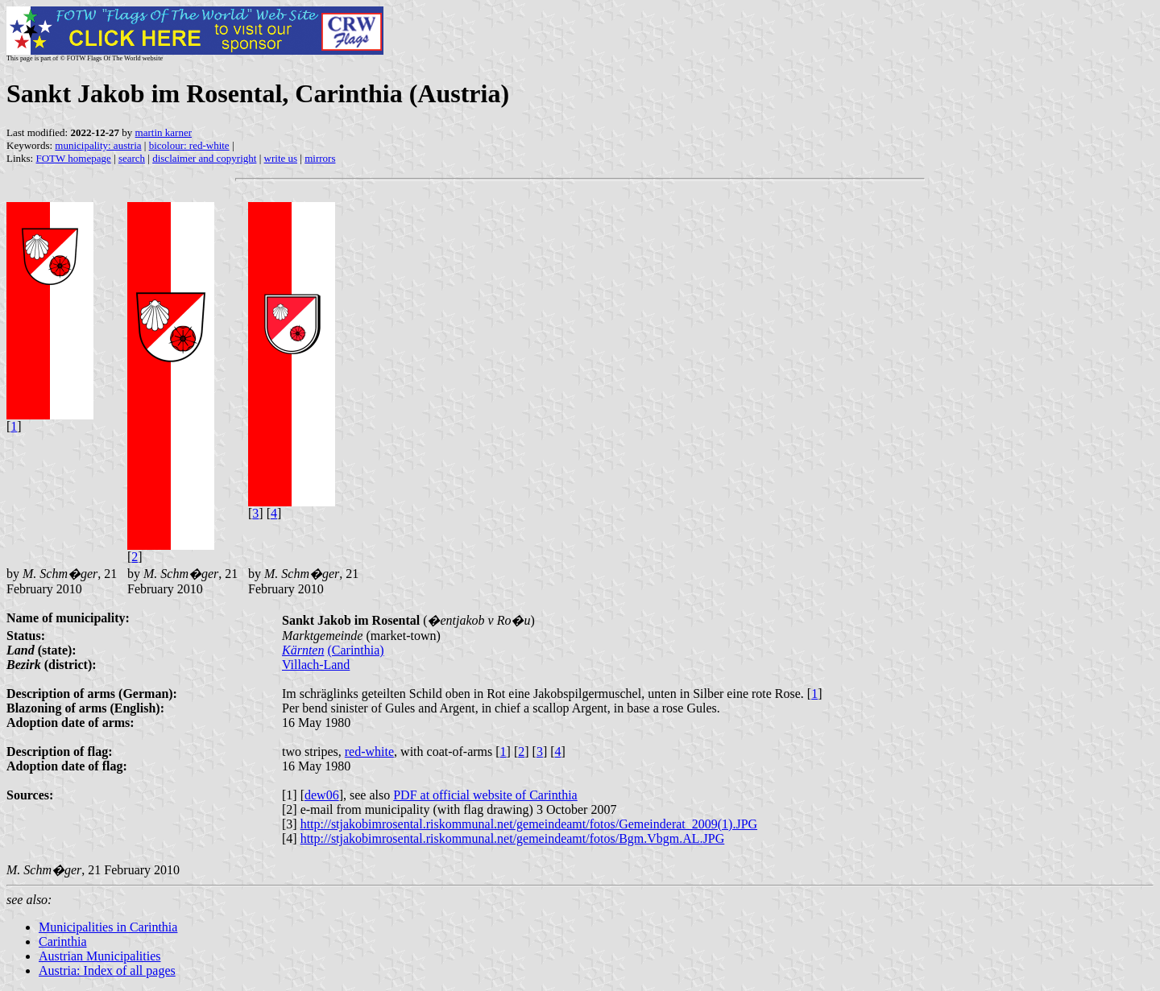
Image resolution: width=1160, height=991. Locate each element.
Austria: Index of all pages (107, 970)
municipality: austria (98, 145)
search (131, 158)
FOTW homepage (72, 158)
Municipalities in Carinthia (108, 927)
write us (281, 158)
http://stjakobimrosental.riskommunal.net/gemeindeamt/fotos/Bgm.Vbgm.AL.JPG (512, 838)
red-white (369, 751)
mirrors (319, 158)
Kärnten (303, 650)
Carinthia (63, 941)
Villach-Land (316, 664)
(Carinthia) (355, 650)
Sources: (29, 795)
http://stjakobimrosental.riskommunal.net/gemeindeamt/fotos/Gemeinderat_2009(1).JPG (528, 824)
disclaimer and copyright (204, 158)
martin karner (163, 132)
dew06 (321, 795)
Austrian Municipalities (100, 956)
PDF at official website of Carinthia (485, 795)
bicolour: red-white (189, 145)
